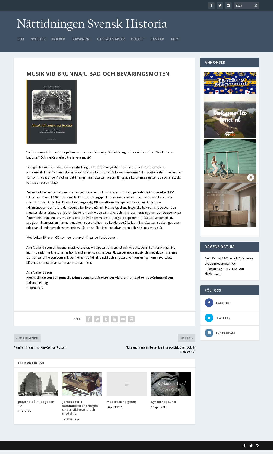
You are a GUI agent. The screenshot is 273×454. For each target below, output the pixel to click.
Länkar (157, 40)
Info (174, 40)
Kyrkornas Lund (163, 405)
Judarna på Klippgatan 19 (36, 407)
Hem (20, 40)
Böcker (58, 40)
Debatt (137, 40)
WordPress (83, 449)
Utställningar (111, 40)
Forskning (81, 40)
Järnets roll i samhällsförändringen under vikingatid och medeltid (80, 411)
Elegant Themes (43, 449)
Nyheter (38, 40)
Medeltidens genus (122, 405)
